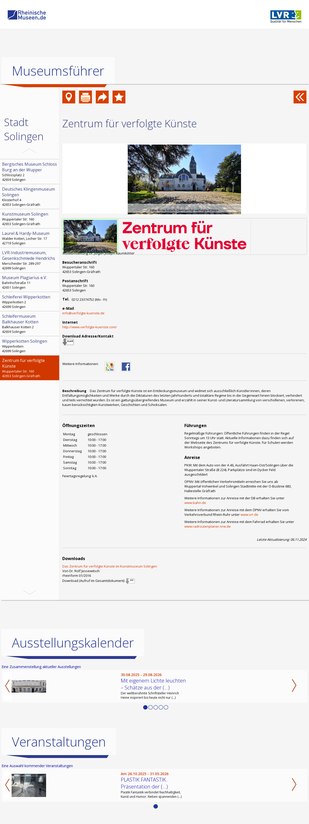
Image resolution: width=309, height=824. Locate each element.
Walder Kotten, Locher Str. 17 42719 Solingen (30, 238)
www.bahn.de (195, 502)
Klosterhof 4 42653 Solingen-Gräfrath (30, 196)
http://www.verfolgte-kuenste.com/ (89, 327)
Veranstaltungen (59, 741)
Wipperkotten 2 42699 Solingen (30, 301)
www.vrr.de (249, 514)
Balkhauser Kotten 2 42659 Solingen (30, 323)
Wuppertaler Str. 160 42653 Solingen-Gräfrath (30, 218)
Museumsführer (58, 70)
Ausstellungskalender (73, 642)
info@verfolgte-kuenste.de (83, 313)
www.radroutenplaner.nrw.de (207, 526)
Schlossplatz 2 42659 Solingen (30, 171)
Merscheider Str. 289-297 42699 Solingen (30, 260)
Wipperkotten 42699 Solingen (30, 345)
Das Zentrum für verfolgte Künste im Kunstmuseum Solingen (109, 566)
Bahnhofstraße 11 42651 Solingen (30, 282)
